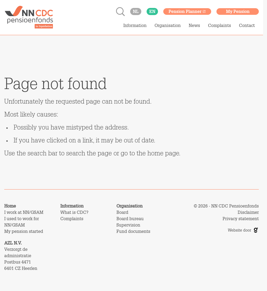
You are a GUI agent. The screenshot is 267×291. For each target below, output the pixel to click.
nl (136, 11)
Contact (247, 25)
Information (135, 25)
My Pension (238, 11)
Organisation (168, 25)
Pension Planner (187, 11)
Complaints (219, 25)
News (194, 25)
